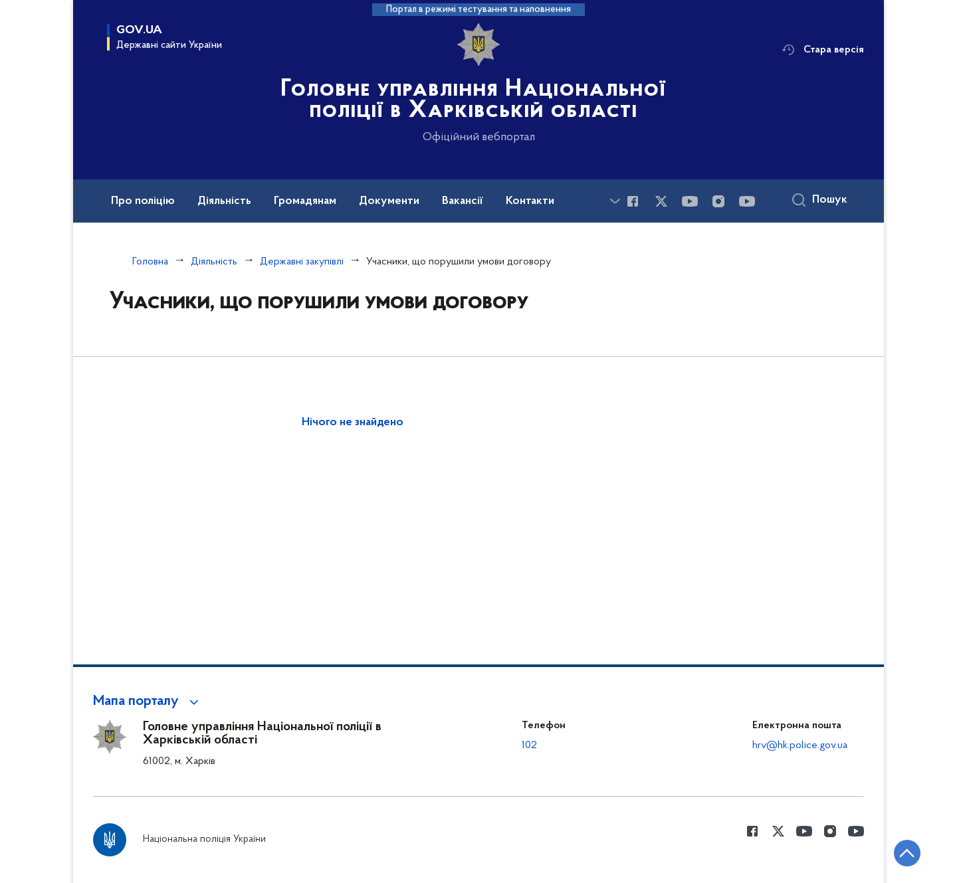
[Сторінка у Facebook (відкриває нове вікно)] (633, 201)
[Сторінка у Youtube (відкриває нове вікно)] (690, 201)
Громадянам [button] (305, 201)
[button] (148, 702)
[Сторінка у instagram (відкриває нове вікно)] (718, 201)
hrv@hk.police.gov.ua (799, 745)
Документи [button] (389, 201)
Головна (150, 261)
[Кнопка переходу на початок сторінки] (907, 853)
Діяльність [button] (224, 201)
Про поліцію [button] (143, 201)
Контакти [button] (530, 201)
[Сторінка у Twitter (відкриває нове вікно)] (661, 201)
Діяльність (214, 261)
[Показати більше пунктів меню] (615, 201)
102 (529, 745)
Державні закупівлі (302, 261)
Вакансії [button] (462, 201)
